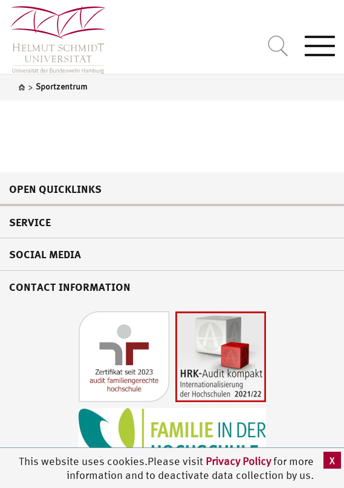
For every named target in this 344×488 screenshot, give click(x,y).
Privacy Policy (239, 461)
